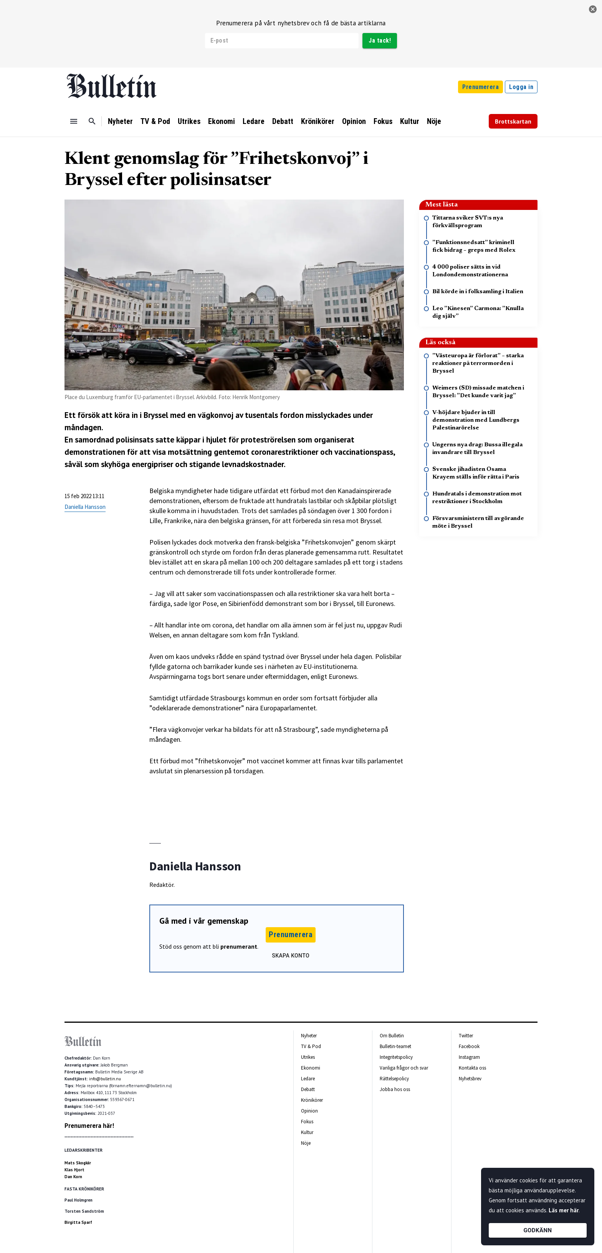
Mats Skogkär (77, 1163)
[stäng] (593, 9)
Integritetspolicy (396, 1057)
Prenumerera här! (89, 1125)
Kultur (409, 121)
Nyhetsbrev (470, 1078)
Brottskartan (513, 121)
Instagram (469, 1057)
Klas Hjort (74, 1169)
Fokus (383, 121)
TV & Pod (155, 121)
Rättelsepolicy (394, 1078)
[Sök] (92, 121)
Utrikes (189, 121)
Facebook (469, 1046)
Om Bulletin (392, 1035)
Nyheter (120, 121)
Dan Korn (73, 1176)
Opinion (354, 121)
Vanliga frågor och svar (404, 1068)
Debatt (282, 121)
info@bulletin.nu (105, 1078)
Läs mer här (564, 1210)
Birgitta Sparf (78, 1222)
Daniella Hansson (85, 506)
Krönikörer (317, 121)
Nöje (434, 121)
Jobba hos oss (395, 1089)
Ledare (254, 121)
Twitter (466, 1035)
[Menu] (73, 121)
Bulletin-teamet (395, 1046)
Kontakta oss (472, 1068)
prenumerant (238, 946)
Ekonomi (221, 121)
